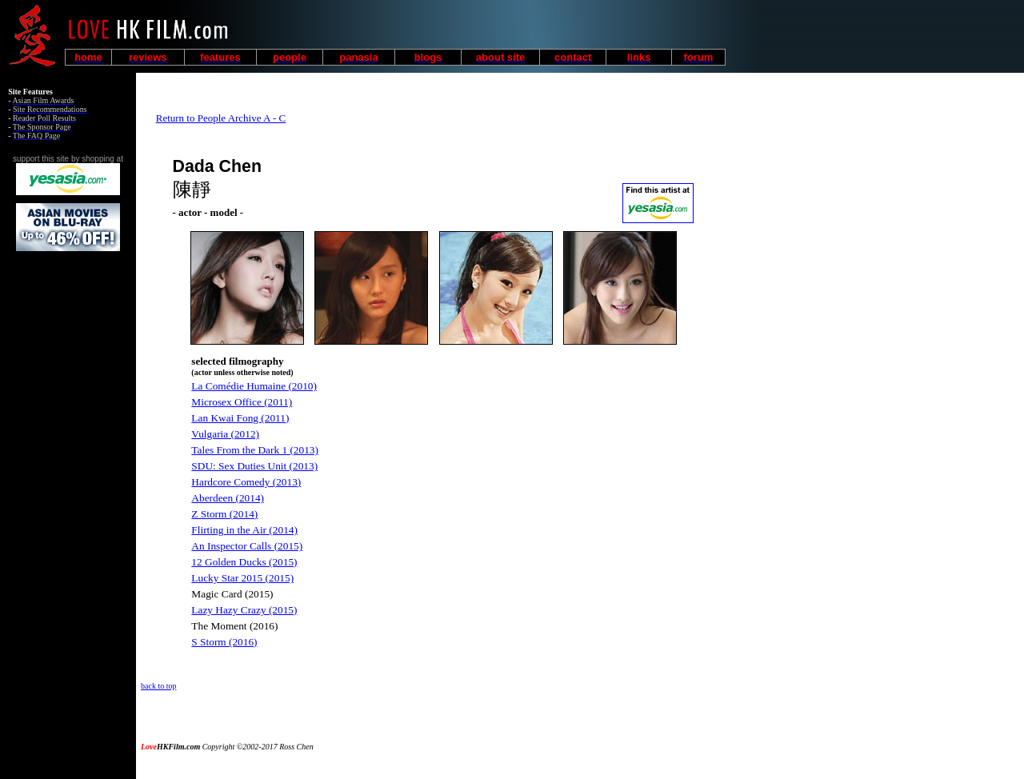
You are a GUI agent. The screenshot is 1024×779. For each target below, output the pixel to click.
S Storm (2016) (224, 642)
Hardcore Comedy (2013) (246, 482)
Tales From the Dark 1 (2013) (254, 450)
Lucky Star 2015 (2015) (242, 578)
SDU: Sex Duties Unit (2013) (254, 466)
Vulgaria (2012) (225, 434)
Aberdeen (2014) (227, 498)
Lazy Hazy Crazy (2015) (244, 610)
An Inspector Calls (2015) (246, 546)
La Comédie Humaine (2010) (254, 386)
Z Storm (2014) (224, 514)
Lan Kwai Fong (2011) (240, 418)
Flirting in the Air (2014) (244, 530)
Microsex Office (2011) (241, 402)
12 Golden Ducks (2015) (244, 562)
